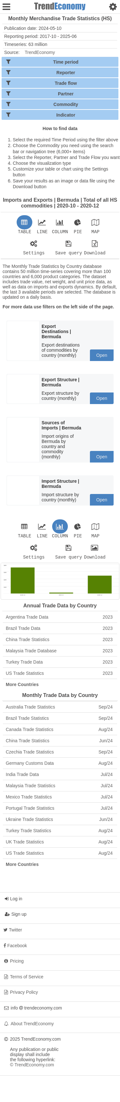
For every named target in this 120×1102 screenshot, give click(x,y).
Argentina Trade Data (59, 620)
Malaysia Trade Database (59, 654)
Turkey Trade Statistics (59, 834)
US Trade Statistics (59, 677)
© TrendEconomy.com (32, 1068)
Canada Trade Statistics (59, 733)
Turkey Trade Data (59, 665)
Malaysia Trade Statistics (59, 789)
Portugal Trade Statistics (59, 812)
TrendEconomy (40, 52)
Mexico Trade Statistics (59, 800)
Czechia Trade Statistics (59, 755)
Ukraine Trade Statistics (59, 823)
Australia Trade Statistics (59, 710)
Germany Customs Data (59, 767)
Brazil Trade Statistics (59, 722)
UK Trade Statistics (59, 845)
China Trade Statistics (59, 643)
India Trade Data (59, 778)
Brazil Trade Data (59, 632)
